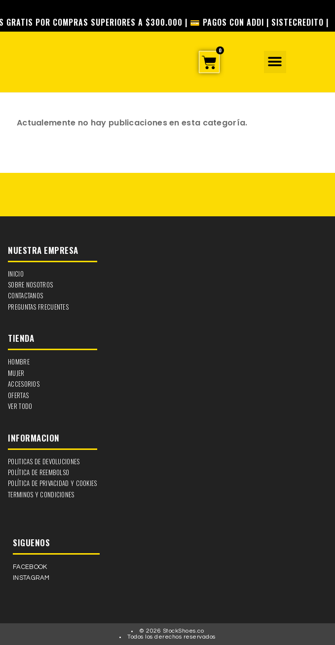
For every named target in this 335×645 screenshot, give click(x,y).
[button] (275, 62)
